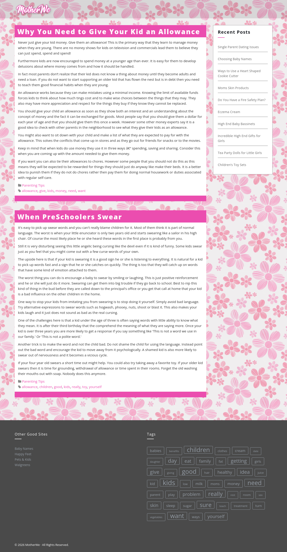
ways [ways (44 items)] (195, 516)
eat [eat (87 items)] (186, 460)
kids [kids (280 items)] (168, 482)
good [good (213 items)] (188, 471)
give (42, 190)
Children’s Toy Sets (231, 165)
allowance (30, 190)
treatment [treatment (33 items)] (240, 504)
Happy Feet (22, 454)
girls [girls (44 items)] (257, 459)
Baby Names (23, 448)
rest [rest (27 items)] (232, 493)
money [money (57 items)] (233, 482)
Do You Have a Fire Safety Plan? (241, 100)
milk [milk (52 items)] (198, 483)
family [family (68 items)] (204, 460)
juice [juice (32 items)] (260, 471)
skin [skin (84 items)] (153, 505)
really (76, 386)
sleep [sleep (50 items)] (170, 505)
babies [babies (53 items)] (154, 450)
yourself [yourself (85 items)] (215, 515)
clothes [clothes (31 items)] (221, 450)
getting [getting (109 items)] (238, 459)
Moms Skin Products (232, 88)
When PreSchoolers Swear (69, 216)
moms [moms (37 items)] (214, 483)
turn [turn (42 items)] (258, 504)
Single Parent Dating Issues (237, 47)
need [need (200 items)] (254, 481)
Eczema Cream (228, 112)
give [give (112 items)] (153, 471)
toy (84, 386)
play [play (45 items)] (171, 494)
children (45, 386)
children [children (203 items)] (197, 449)
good (58, 386)
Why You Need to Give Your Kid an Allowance (108, 31)
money (60, 190)
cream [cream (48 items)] (239, 449)
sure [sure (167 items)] (205, 504)
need (72, 190)
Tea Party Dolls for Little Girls (239, 153)
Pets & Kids (22, 459)
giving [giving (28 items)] (169, 472)
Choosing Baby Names (234, 59)
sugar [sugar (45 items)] (187, 505)
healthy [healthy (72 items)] (224, 471)
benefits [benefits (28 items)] (173, 450)
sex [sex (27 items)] (260, 493)
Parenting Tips (33, 185)
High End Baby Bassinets (235, 124)
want (82, 190)
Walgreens (22, 464)
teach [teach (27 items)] (222, 505)
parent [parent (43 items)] (154, 494)
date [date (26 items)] (254, 449)
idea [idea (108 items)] (244, 470)
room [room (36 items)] (246, 493)
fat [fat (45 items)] (220, 460)
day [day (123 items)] (171, 460)
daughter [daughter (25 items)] (154, 461)
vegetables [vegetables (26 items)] (156, 517)
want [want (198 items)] (177, 515)
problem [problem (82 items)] (191, 493)
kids (50, 190)
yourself (95, 386)
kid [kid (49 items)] (151, 483)
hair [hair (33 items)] (206, 472)
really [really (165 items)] (215, 493)
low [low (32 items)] (184, 483)
